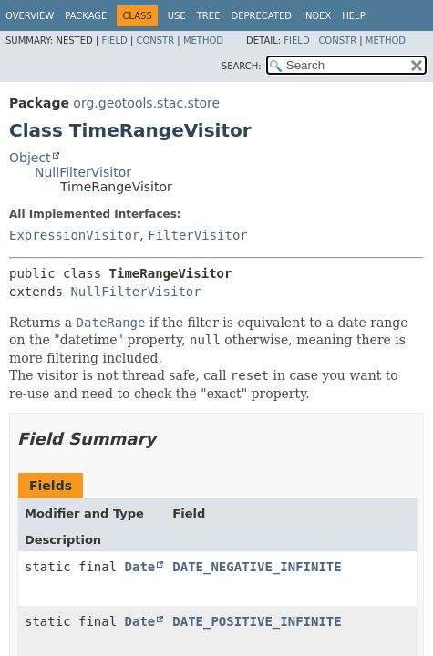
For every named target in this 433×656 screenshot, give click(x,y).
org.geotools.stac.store (146, 103)
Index (317, 16)
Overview (29, 16)
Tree (209, 16)
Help (353, 16)
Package (86, 16)
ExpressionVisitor (74, 235)
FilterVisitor (198, 235)
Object (30, 157)
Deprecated (261, 16)
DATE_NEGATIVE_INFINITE (256, 566)
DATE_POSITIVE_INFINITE (256, 621)
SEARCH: (242, 66)
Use (177, 16)
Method (203, 41)
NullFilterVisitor (83, 172)
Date (140, 566)
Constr (155, 41)
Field (114, 41)
